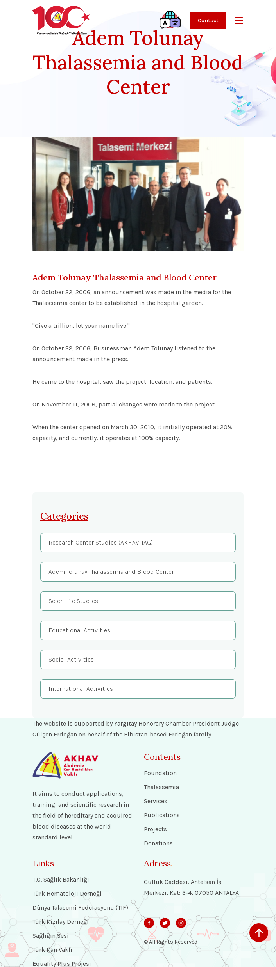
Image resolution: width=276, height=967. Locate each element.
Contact (208, 20)
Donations (158, 843)
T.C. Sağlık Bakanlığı (60, 880)
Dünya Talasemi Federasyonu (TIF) (80, 908)
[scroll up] (258, 932)
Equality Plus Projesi (61, 964)
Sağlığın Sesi (50, 936)
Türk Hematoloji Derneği (67, 894)
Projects (155, 829)
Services (155, 801)
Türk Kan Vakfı (52, 950)
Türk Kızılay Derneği (60, 922)
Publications (162, 815)
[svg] (149, 923)
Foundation (160, 773)
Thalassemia (161, 787)
